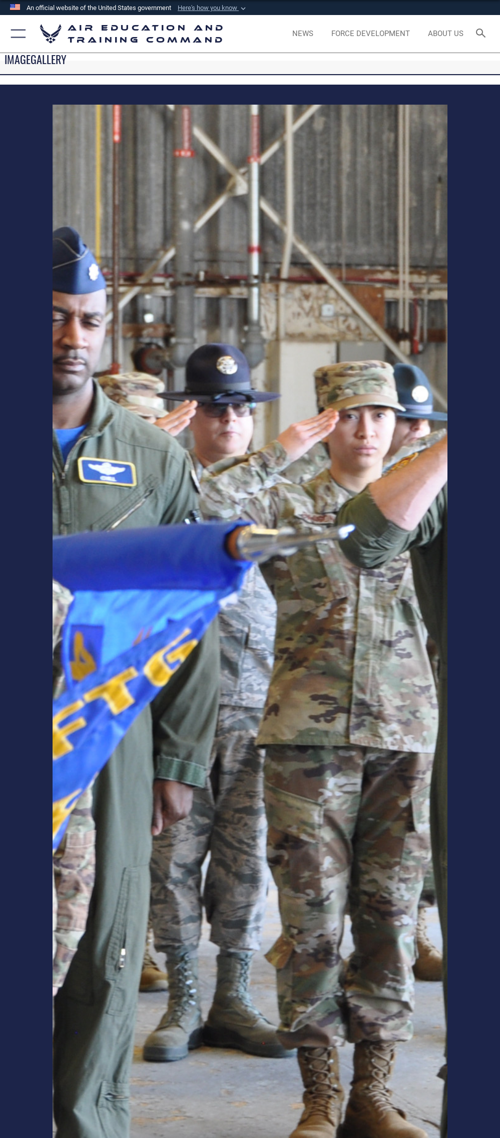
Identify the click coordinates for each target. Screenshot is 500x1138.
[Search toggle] (483, 34)
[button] (213, 8)
